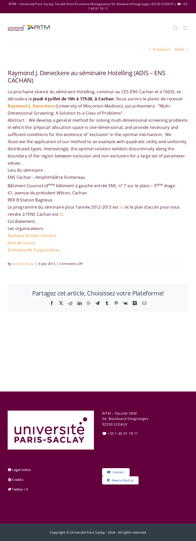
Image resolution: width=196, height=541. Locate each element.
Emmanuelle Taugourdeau (34, 250)
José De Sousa (23, 263)
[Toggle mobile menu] (185, 28)
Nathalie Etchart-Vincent (32, 235)
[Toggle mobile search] (175, 28)
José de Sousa (21, 243)
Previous (161, 49)
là (61, 214)
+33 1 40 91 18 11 (120, 433)
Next (179, 49)
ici (122, 207)
